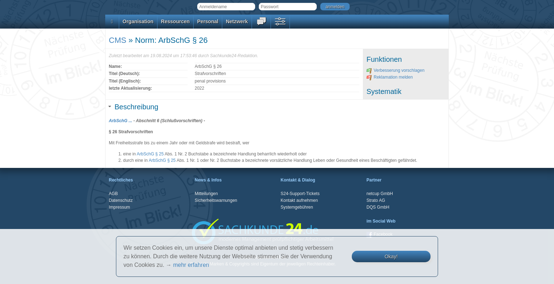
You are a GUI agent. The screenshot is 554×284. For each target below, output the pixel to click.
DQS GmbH (377, 207)
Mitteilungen (206, 193)
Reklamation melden (389, 77)
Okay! (391, 256)
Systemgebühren (297, 207)
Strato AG (375, 200)
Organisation (138, 21)
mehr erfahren (191, 265)
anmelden (335, 6)
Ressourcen (175, 21)
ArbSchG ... (120, 120)
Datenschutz (121, 200)
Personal (207, 21)
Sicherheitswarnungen (216, 200)
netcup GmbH (379, 193)
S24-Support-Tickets (300, 193)
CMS (117, 40)
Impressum (119, 207)
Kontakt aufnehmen (299, 200)
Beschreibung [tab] (133, 107)
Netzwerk (237, 21)
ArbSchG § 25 (150, 153)
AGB (113, 193)
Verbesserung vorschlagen (395, 70)
